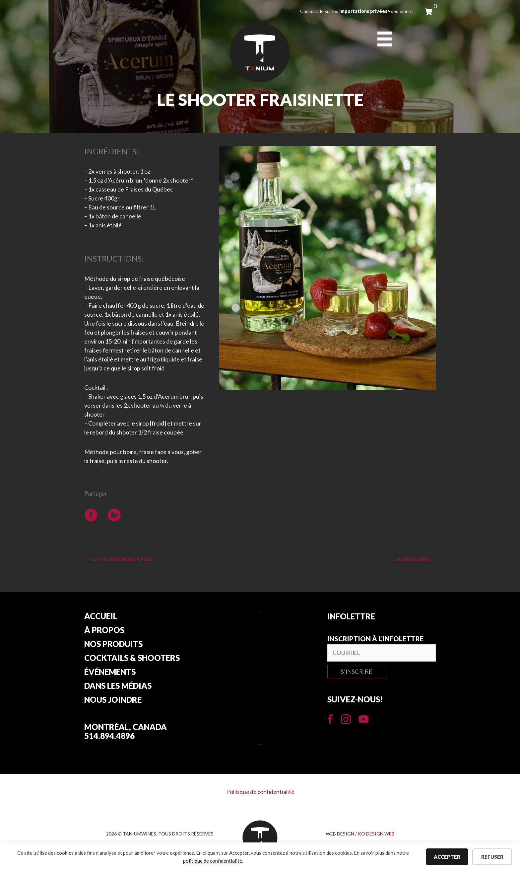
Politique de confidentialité (260, 794)
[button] (356, 672)
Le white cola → (414, 559)
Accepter (447, 857)
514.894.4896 (109, 739)
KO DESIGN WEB (376, 836)
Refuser (492, 857)
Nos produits (113, 645)
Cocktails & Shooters (132, 660)
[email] (381, 654)
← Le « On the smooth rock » (121, 559)
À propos (104, 631)
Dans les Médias (118, 688)
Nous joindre (113, 702)
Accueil (100, 617)
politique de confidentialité (212, 861)
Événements (110, 674)
